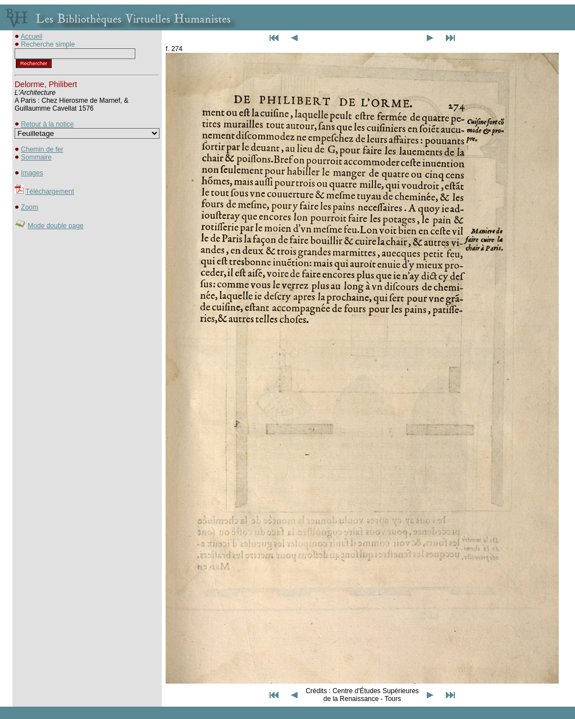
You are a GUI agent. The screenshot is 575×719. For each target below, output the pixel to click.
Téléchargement (49, 191)
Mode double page (55, 226)
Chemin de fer (42, 149)
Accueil (32, 36)
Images (32, 173)
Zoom (29, 207)
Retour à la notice (47, 124)
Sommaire (36, 157)
